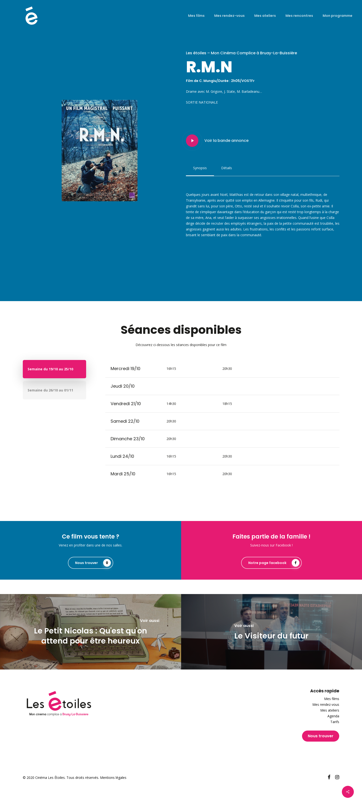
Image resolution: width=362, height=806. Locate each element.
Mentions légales (113, 777)
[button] (200, 168)
